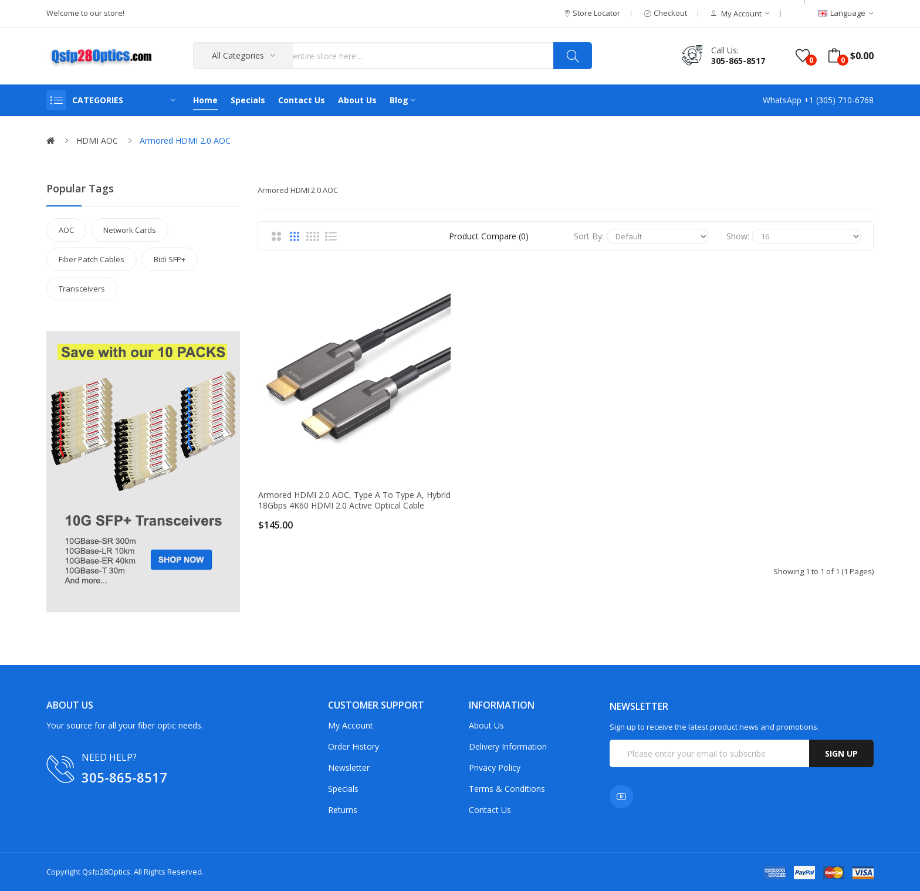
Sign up (841, 753)
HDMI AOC (97, 140)
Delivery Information (508, 746)
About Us (486, 725)
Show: (737, 236)
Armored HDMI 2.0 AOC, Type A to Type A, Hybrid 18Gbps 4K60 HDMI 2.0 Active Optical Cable (354, 500)
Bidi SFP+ (169, 259)
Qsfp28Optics (106, 871)
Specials (343, 788)
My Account (350, 725)
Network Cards (129, 230)
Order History (353, 746)
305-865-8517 (738, 60)
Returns (342, 809)
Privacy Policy (494, 767)
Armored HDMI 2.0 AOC (185, 140)
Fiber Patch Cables (91, 259)
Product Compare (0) (489, 236)
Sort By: (589, 236)
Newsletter (349, 767)
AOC (66, 230)
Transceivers (82, 288)
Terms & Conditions (507, 788)
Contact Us (490, 809)
